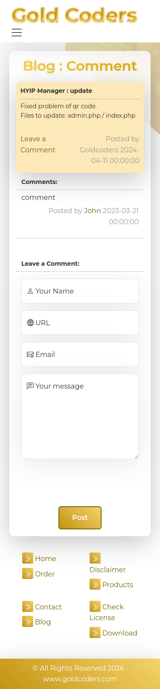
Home (39, 559)
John (92, 211)
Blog (39, 65)
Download (114, 633)
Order (38, 574)
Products (112, 585)
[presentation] (80, 482)
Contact (42, 607)
